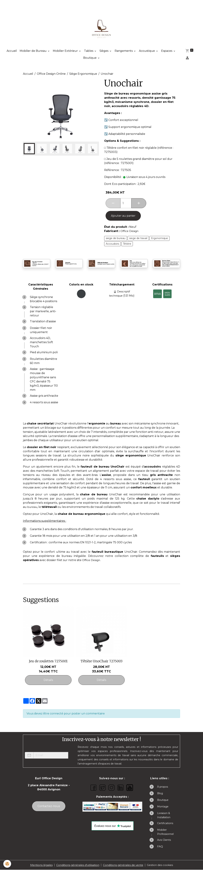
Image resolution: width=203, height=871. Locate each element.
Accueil (12, 52)
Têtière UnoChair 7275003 (101, 662)
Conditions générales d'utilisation (77, 866)
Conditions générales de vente (124, 866)
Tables (89, 52)
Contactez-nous (49, 807)
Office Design (130, 232)
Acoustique (147, 52)
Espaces (167, 52)
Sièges (104, 52)
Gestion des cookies (162, 866)
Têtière (127, 244)
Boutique (89, 58)
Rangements (124, 52)
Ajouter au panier (123, 216)
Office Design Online (51, 74)
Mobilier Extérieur (65, 52)
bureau (32, 508)
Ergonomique (159, 239)
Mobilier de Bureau (33, 52)
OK (70, 756)
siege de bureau (115, 239)
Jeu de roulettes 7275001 (48, 662)
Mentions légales (38, 866)
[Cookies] (7, 864)
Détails (48, 680)
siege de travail (138, 239)
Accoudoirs (112, 244)
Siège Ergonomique (83, 74)
